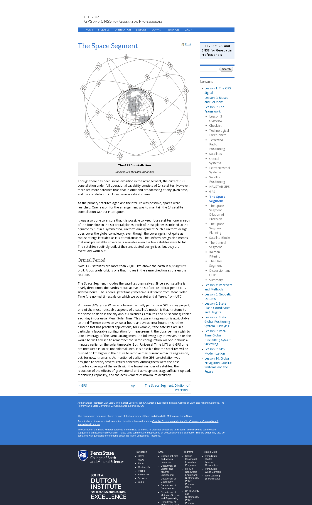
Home (141, 456)
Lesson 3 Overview (215, 118)
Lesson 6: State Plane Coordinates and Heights (217, 307)
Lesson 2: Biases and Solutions (216, 100)
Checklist (215, 125)
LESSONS (141, 29)
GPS (212, 191)
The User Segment (215, 263)
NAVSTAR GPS (219, 186)
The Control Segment (217, 245)
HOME (89, 29)
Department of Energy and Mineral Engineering (168, 470)
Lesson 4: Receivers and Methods (218, 287)
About (141, 463)
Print (186, 44)
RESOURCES (172, 29)
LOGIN (188, 29)
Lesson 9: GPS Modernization (214, 351)
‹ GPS (83, 385)
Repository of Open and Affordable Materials (153, 416)
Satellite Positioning (217, 179)
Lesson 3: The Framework (214, 109)
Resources (144, 474)
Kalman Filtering (214, 254)
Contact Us (144, 467)
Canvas (156, 29)
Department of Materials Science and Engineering (170, 495)
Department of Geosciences (168, 487)
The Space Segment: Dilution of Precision (216, 212)
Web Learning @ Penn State (212, 477)
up (133, 385)
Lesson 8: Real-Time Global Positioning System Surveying (217, 337)
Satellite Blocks (220, 237)
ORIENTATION (123, 29)
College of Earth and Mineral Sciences (169, 459)
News (141, 459)
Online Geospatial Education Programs (191, 461)
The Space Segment (217, 198)
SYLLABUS (104, 29)
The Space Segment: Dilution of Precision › (167, 387)
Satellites (215, 154)
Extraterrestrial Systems (219, 170)
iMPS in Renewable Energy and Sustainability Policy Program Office (192, 478)
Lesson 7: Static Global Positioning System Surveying (217, 321)
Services (142, 478)
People (141, 470)
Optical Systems (215, 161)
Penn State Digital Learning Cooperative (211, 461)
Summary (216, 280)
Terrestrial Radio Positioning (217, 144)
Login (141, 482)
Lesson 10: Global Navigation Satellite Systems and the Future (218, 365)
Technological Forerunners (219, 132)
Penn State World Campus (213, 470)
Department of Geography (168, 480)
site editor (189, 432)
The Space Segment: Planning (216, 228)
